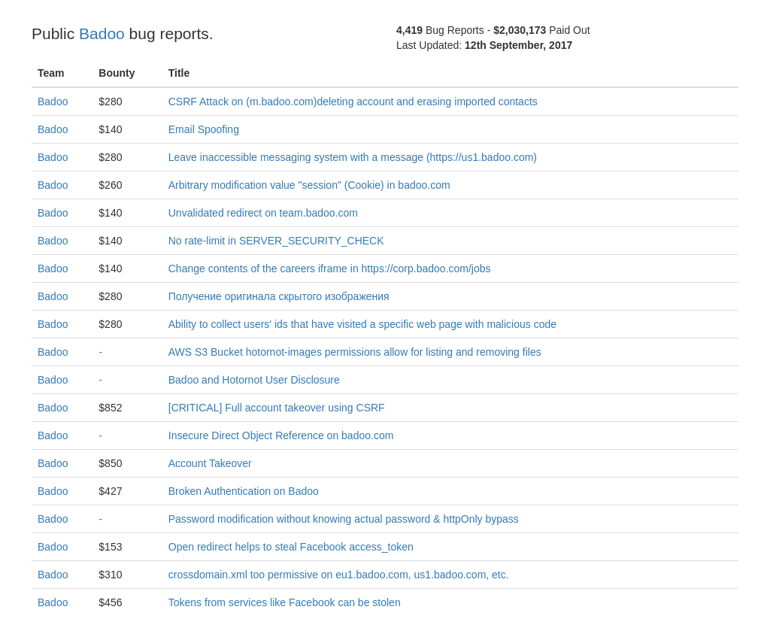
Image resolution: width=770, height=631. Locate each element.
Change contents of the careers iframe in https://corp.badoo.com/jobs (329, 268)
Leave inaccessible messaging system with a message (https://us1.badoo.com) (352, 157)
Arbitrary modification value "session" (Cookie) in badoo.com (309, 185)
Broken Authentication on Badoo (243, 491)
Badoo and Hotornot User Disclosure (254, 380)
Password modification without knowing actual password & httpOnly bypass (343, 519)
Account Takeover (210, 463)
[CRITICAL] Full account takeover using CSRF (276, 408)
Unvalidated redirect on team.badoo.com (263, 213)
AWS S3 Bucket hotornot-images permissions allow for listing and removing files (354, 352)
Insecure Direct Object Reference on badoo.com (281, 435)
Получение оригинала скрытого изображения (279, 296)
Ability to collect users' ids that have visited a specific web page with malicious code (362, 324)
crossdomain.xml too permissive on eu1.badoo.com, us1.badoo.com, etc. (338, 575)
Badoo (102, 33)
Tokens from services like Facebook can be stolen (284, 602)
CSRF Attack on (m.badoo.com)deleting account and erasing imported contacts (353, 102)
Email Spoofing (203, 129)
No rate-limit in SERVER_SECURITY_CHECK (276, 241)
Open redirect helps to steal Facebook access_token (291, 547)
